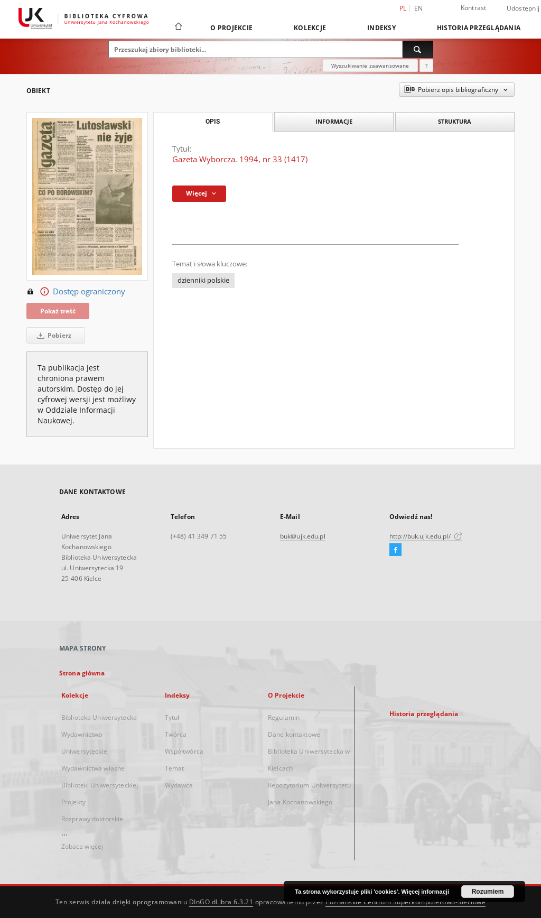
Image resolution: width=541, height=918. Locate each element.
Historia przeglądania (478, 27)
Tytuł (172, 717)
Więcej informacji (425, 891)
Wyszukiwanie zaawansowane (370, 65)
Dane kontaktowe (294, 734)
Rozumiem (488, 891)
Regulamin (284, 717)
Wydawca (179, 785)
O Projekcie (231, 27)
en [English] (418, 8)
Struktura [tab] (454, 121)
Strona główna (82, 673)
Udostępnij (523, 8)
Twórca (176, 734)
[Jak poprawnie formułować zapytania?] (426, 65)
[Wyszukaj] (418, 49)
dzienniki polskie (203, 280)
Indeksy (381, 27)
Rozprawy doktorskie (92, 818)
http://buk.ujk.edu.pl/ (425, 536)
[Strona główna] (178, 27)
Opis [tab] (213, 121)
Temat (174, 768)
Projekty (73, 802)
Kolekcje (310, 27)
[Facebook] (395, 550)
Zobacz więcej (82, 846)
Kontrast (474, 7)
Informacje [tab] (333, 121)
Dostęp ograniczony (75, 292)
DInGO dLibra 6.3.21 (221, 901)
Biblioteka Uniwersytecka (99, 717)
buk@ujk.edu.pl (302, 536)
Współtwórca (184, 751)
